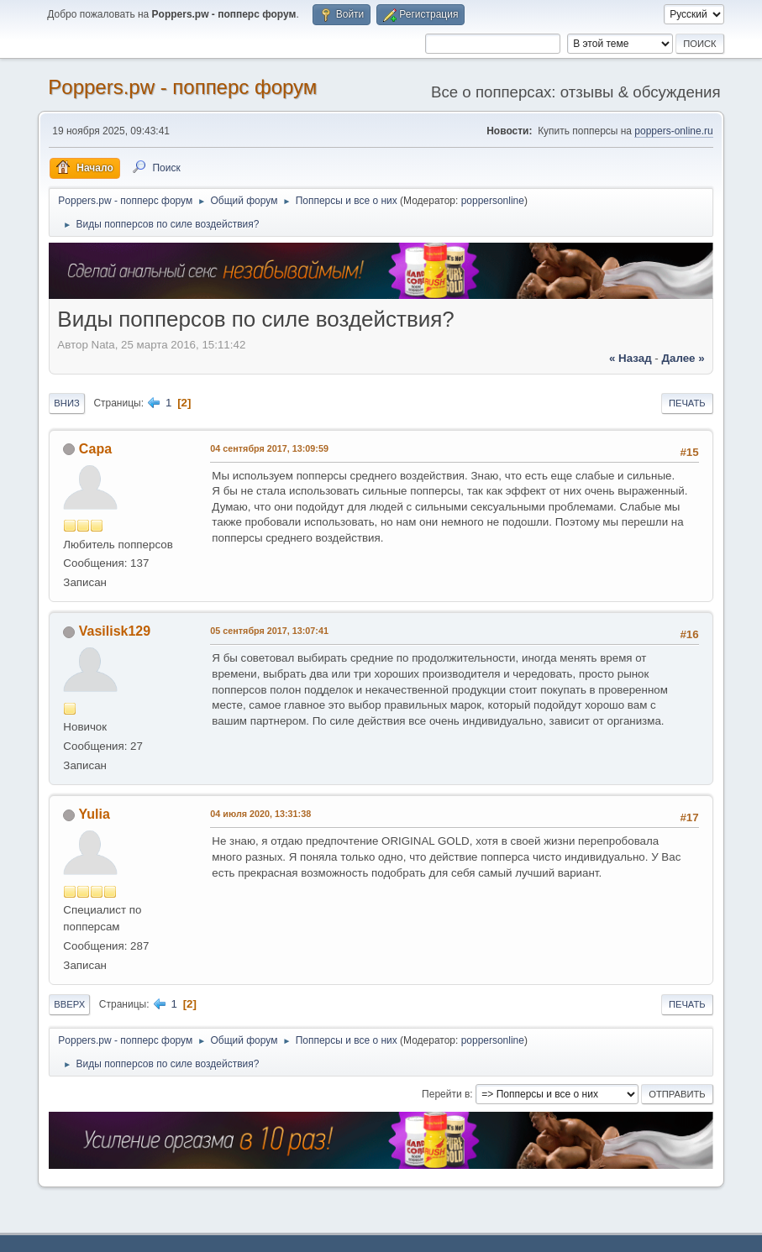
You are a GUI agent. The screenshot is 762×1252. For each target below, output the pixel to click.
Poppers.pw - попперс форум (182, 87)
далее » (683, 358)
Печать (687, 403)
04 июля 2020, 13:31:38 (260, 814)
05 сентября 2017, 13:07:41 (269, 631)
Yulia (94, 814)
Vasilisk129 (114, 631)
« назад (630, 358)
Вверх (69, 1004)
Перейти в (446, 1094)
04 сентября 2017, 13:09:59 (269, 448)
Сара (95, 449)
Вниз (66, 403)
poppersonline (492, 201)
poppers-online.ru (673, 131)
